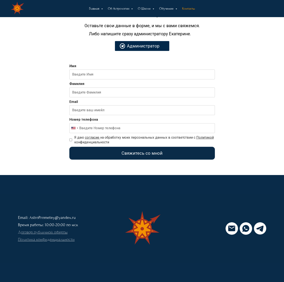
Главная (94, 8)
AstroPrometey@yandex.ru (52, 217)
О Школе (145, 8)
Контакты (188, 8)
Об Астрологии (119, 8)
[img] (142, 228)
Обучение (166, 8)
